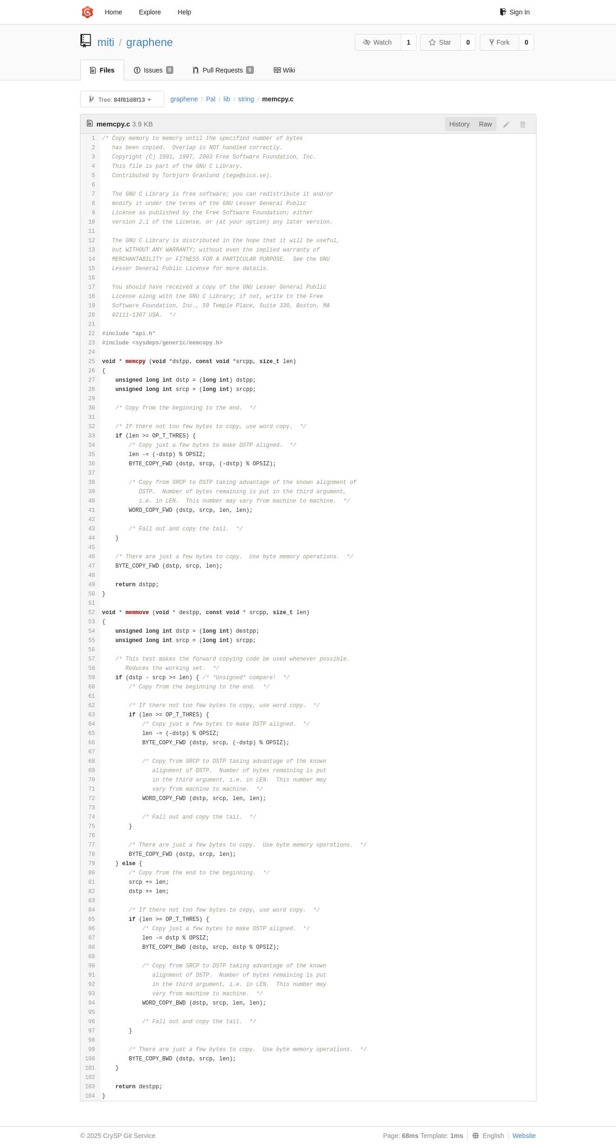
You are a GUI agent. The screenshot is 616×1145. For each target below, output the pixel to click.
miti (105, 42)
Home (113, 12)
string (246, 99)
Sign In (515, 12)
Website (524, 1135)
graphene (149, 42)
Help (184, 12)
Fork (500, 42)
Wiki (284, 70)
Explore (150, 12)
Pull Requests (223, 70)
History (460, 124)
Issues (153, 70)
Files (102, 70)
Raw (485, 124)
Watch (377, 42)
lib (227, 99)
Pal (210, 99)
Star (440, 42)
